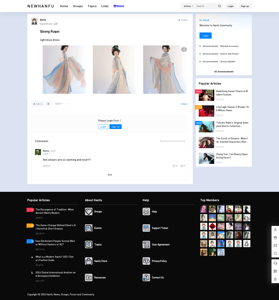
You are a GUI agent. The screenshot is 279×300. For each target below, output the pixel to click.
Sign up (245, 6)
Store (118, 6)
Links (105, 6)
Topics (92, 6)
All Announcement (223, 71)
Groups (78, 6)
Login (231, 6)
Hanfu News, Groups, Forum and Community (70, 294)
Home (64, 6)
